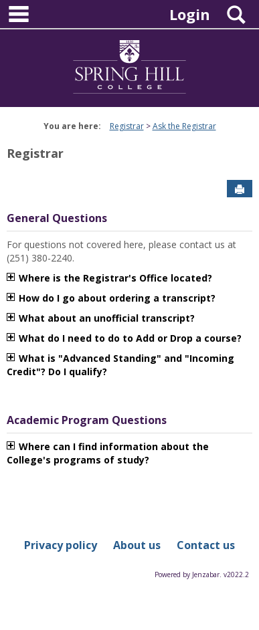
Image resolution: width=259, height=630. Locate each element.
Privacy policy (60, 545)
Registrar (127, 126)
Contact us (206, 545)
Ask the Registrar (184, 126)
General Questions (57, 218)
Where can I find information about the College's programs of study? (108, 453)
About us (137, 545)
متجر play (131, 371)
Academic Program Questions (87, 420)
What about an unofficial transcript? (107, 318)
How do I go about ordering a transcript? (117, 298)
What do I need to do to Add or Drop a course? (130, 338)
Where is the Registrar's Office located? (115, 278)
